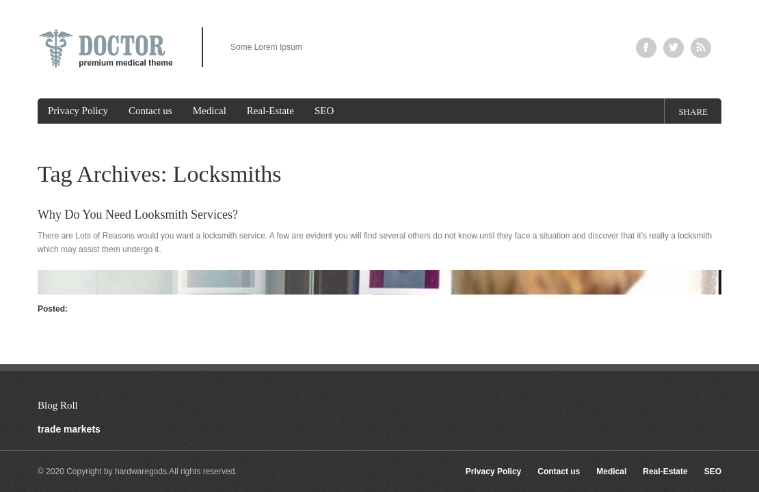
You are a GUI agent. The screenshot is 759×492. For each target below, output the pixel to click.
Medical (209, 110)
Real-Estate (270, 110)
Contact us (150, 110)
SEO (324, 110)
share (693, 112)
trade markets (69, 429)
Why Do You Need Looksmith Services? (138, 214)
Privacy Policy (78, 110)
